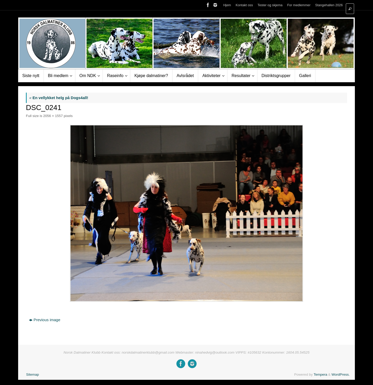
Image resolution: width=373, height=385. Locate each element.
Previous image (44, 320)
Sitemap (32, 374)
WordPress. (341, 374)
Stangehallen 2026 (329, 5)
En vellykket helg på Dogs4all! (58, 97)
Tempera (320, 374)
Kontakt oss (244, 5)
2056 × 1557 (53, 116)
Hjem (227, 5)
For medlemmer (299, 5)
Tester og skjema (269, 5)
